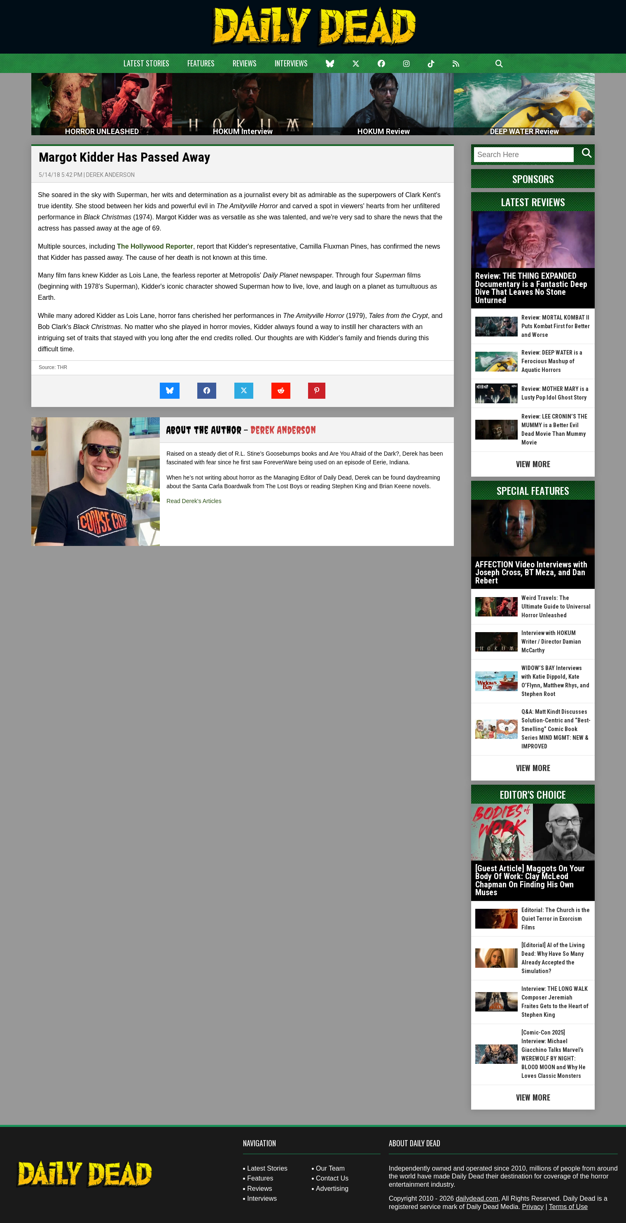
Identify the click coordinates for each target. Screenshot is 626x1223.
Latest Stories (146, 63)
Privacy (533, 1206)
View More (533, 464)
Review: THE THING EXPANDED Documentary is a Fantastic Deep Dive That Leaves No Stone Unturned (531, 288)
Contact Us (332, 1178)
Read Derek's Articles (193, 501)
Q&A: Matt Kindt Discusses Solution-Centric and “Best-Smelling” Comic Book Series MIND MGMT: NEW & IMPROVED (556, 729)
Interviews (291, 63)
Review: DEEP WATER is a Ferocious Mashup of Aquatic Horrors (551, 361)
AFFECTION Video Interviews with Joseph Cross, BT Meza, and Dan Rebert (531, 573)
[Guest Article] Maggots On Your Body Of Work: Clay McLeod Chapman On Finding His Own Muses (530, 880)
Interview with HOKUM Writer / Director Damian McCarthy (551, 642)
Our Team (330, 1168)
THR (62, 367)
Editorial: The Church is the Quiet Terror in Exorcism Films (555, 919)
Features (201, 63)
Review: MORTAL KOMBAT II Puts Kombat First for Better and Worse (555, 326)
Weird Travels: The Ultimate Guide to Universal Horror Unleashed (556, 607)
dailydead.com (477, 1198)
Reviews (245, 63)
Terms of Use (568, 1206)
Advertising (332, 1188)
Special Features (533, 490)
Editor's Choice (533, 794)
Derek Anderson (110, 175)
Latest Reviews (533, 201)
